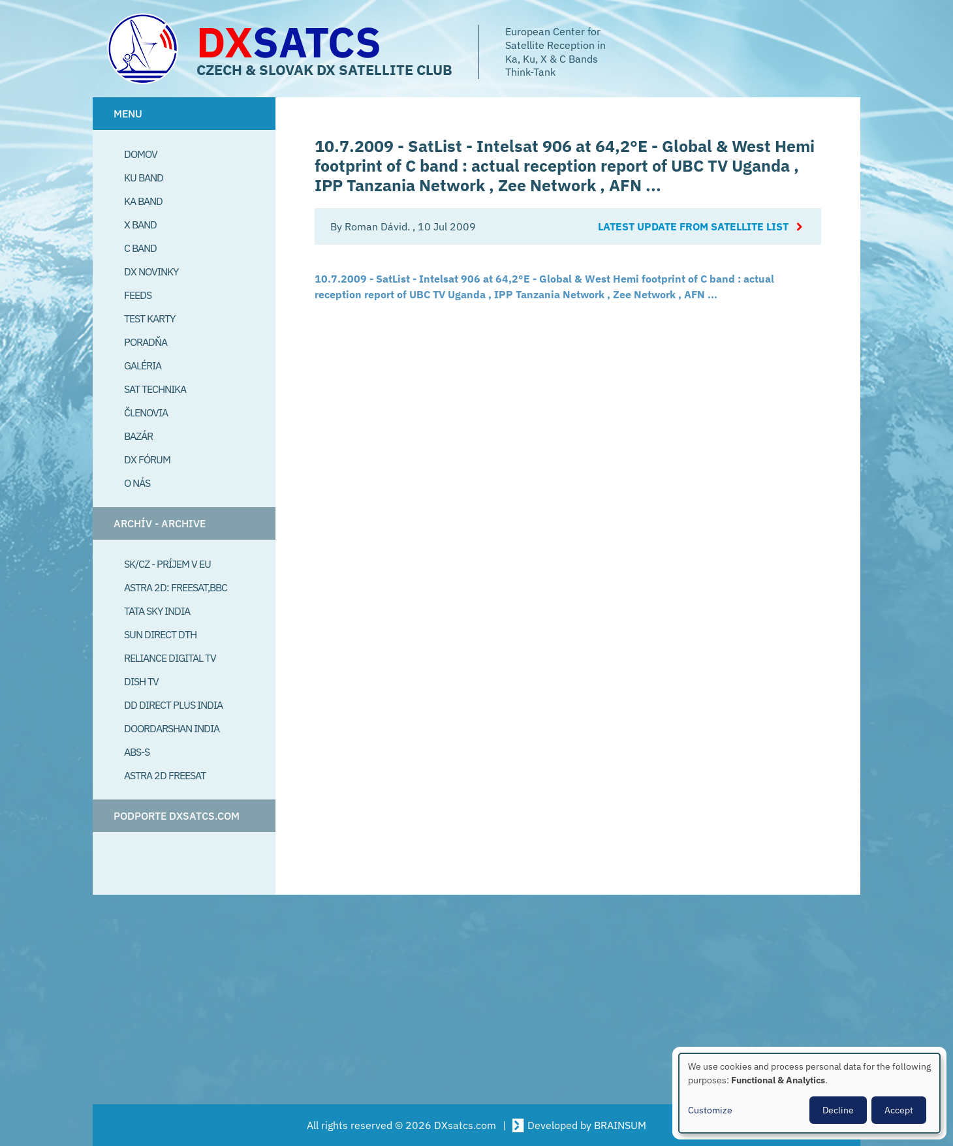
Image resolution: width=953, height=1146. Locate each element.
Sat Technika (155, 388)
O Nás (137, 482)
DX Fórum (147, 459)
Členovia (146, 412)
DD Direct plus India (173, 704)
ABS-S (136, 751)
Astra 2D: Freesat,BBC (175, 587)
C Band (140, 248)
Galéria (142, 365)
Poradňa (145, 341)
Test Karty (149, 318)
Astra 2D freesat (165, 775)
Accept (898, 1110)
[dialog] (809, 1093)
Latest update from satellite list (693, 226)
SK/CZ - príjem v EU (167, 563)
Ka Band (143, 201)
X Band (140, 224)
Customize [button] (710, 1110)
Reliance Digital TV (170, 657)
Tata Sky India (157, 610)
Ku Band (143, 177)
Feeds (137, 295)
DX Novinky (151, 271)
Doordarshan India (171, 728)
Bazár (138, 435)
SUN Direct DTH (160, 634)
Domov (140, 154)
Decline (838, 1110)
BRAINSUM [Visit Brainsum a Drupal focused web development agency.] (620, 1125)
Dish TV (141, 681)
